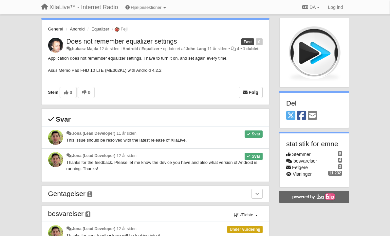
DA (310, 7)
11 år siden (127, 133)
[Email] (312, 116)
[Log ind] (335, 7)
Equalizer (100, 29)
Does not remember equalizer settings (121, 41)
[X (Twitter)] (290, 116)
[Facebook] (301, 116)
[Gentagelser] (257, 194)
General (55, 29)
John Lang (196, 49)
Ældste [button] (246, 214)
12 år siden (127, 155)
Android (77, 29)
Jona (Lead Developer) (93, 133)
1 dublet (250, 49)
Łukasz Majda (85, 49)
